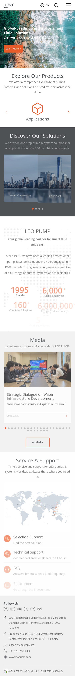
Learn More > (13, 48)
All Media (37, 444)
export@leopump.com (21, 645)
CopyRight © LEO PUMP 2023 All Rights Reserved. (33, 671)
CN (47, 5)
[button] (34, 60)
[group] (37, 112)
